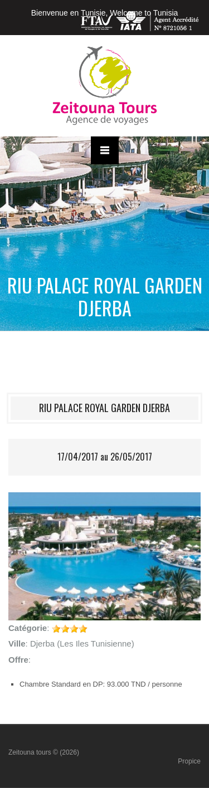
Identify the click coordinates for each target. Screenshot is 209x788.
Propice (189, 761)
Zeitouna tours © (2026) (43, 752)
